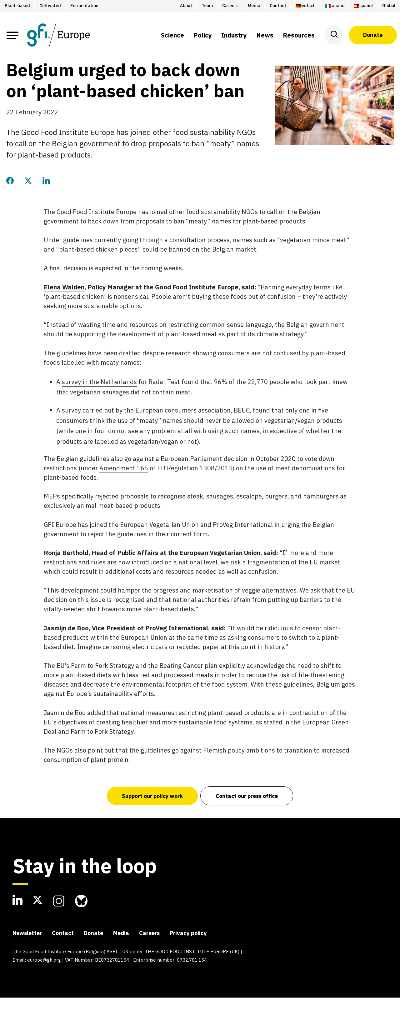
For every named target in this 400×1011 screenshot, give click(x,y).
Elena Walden (64, 300)
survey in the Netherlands (99, 395)
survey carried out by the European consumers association (146, 423)
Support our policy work (151, 809)
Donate (372, 34)
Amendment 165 (123, 481)
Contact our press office (248, 809)
